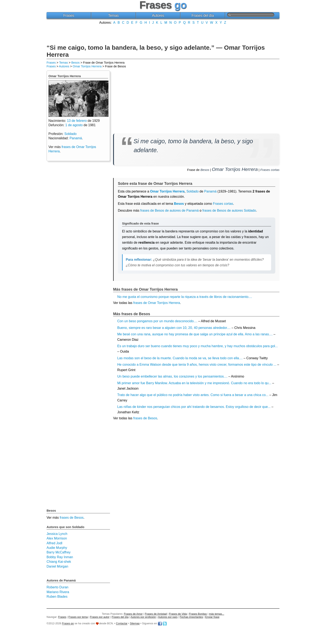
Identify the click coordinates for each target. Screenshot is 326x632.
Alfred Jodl (54, 543)
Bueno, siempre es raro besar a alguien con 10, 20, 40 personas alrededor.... (174, 328)
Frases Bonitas (198, 613)
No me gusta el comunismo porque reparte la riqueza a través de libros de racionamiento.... (184, 297)
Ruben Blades (57, 596)
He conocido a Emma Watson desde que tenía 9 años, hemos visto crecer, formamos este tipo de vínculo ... (196, 364)
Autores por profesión (143, 616)
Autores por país (168, 616)
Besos (75, 62)
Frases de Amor (133, 613)
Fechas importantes (191, 616)
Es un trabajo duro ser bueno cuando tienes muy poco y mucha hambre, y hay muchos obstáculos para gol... (197, 346)
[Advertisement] (163, 34)
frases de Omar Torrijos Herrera (156, 303)
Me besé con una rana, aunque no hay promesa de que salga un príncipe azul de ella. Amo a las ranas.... (195, 334)
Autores (158, 15)
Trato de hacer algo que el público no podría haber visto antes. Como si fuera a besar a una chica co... (192, 395)
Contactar (121, 623)
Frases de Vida (178, 613)
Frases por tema (78, 616)
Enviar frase (212, 616)
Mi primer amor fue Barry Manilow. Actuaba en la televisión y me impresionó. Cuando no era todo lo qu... (194, 383)
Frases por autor (100, 616)
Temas (113, 15)
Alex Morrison (57, 538)
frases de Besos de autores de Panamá (169, 210)
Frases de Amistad (156, 613)
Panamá (210, 191)
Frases (68, 15)
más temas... (216, 613)
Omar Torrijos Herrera (87, 66)
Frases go (68, 623)
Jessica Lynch (57, 534)
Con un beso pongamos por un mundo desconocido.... (157, 321)
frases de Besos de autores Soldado (229, 210)
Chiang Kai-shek (59, 561)
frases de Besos (145, 418)
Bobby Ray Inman (60, 557)
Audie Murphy (57, 547)
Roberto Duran (57, 587)
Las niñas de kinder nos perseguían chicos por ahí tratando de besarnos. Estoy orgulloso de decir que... (193, 407)
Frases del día (202, 15)
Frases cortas (269, 170)
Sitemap (135, 623)
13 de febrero (77, 120)
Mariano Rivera (58, 592)
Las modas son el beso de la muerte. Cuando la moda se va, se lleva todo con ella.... (180, 358)
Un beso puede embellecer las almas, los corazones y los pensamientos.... (172, 376)
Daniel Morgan (57, 566)
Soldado (192, 191)
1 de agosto (74, 125)
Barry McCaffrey (58, 552)
